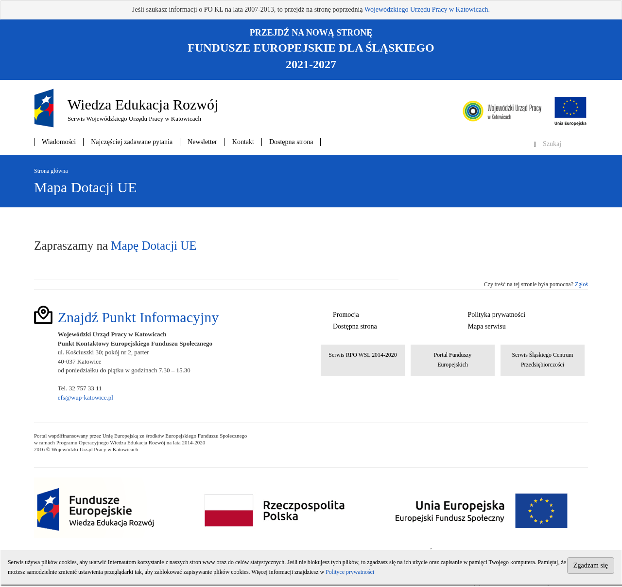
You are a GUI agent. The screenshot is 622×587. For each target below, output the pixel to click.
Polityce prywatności (350, 572)
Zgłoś (581, 284)
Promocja (346, 314)
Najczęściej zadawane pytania (132, 142)
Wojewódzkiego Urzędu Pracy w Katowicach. (427, 9)
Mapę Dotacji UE (153, 245)
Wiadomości (59, 142)
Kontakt (243, 142)
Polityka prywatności (497, 314)
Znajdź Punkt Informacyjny (138, 317)
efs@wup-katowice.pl (85, 397)
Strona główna (51, 170)
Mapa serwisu (487, 326)
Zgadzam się (590, 565)
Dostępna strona (291, 142)
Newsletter (202, 142)
